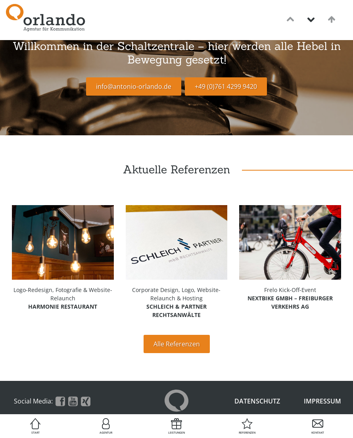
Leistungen (176, 432)
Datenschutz (257, 401)
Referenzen (247, 432)
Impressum (322, 401)
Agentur (106, 432)
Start (35, 432)
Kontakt (317, 432)
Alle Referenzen (176, 344)
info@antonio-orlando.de (133, 86)
